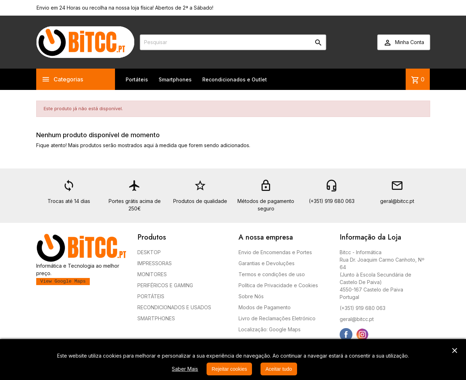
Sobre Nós (251, 296)
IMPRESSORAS (154, 263)
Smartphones (175, 79)
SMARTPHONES (156, 318)
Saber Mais (185, 369)
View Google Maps (63, 281)
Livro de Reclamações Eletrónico (277, 318)
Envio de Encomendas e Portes (275, 252)
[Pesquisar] (233, 42)
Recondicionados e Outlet (234, 79)
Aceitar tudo (278, 369)
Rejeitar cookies (229, 369)
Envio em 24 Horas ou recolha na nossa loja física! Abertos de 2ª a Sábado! (125, 8)
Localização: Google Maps (270, 329)
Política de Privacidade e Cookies (278, 285)
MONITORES (152, 274)
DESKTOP (149, 252)
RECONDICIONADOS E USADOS (174, 307)
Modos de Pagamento (265, 307)
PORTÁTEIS (150, 296)
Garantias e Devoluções (267, 263)
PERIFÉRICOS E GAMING (165, 285)
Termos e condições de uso (272, 274)
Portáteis (137, 79)
